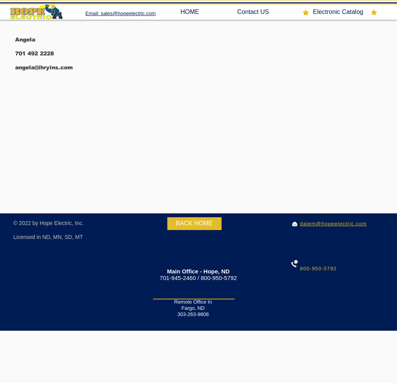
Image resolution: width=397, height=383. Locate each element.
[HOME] (190, 12)
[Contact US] (253, 12)
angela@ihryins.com (44, 67)
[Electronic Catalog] (338, 12)
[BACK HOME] (194, 223)
